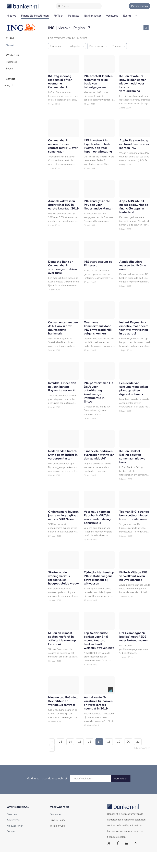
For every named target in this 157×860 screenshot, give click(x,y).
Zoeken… (64, 5)
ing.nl (10, 83)
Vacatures (112, 16)
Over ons (12, 822)
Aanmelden (120, 786)
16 (93, 750)
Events (127, 16)
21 (53, 756)
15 (83, 750)
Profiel (11, 38)
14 (72, 750)
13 (62, 750)
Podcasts (73, 16)
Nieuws (11, 16)
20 (136, 750)
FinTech (58, 16)
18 (115, 750)
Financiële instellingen (35, 16)
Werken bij (13, 54)
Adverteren (13, 828)
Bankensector (92, 16)
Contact (11, 77)
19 (125, 750)
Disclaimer (56, 822)
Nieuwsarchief (15, 834)
